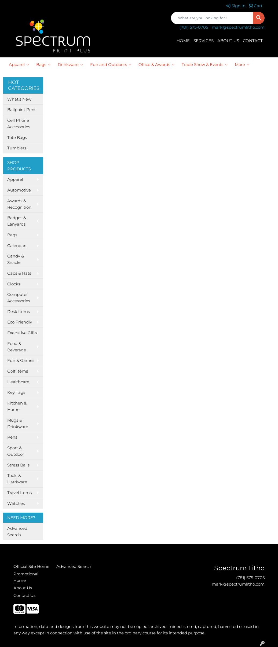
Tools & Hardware (17, 478)
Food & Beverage (16, 346)
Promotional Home (25, 577)
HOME (183, 40)
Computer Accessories (18, 297)
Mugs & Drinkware (17, 423)
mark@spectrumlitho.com (238, 27)
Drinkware (70, 64)
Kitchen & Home (17, 406)
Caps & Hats (19, 273)
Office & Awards (156, 64)
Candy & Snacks (15, 259)
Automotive (19, 190)
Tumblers (16, 148)
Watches (16, 503)
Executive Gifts (22, 332)
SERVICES (203, 40)
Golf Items (17, 371)
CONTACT (253, 40)
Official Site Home (31, 566)
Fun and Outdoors (110, 64)
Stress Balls (18, 465)
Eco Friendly (19, 322)
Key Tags (16, 392)
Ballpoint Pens (21, 109)
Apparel (19, 64)
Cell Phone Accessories (18, 123)
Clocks (13, 284)
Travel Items (19, 492)
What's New (19, 99)
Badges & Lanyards (16, 221)
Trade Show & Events (205, 64)
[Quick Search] (212, 18)
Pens (12, 437)
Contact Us (24, 595)
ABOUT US (228, 40)
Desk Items (18, 311)
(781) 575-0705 (194, 27)
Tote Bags (17, 137)
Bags (43, 64)
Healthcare (18, 382)
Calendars (17, 245)
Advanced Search (17, 531)
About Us (22, 588)
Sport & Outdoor (15, 451)
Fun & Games (20, 360)
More (242, 64)
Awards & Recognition (19, 204)
